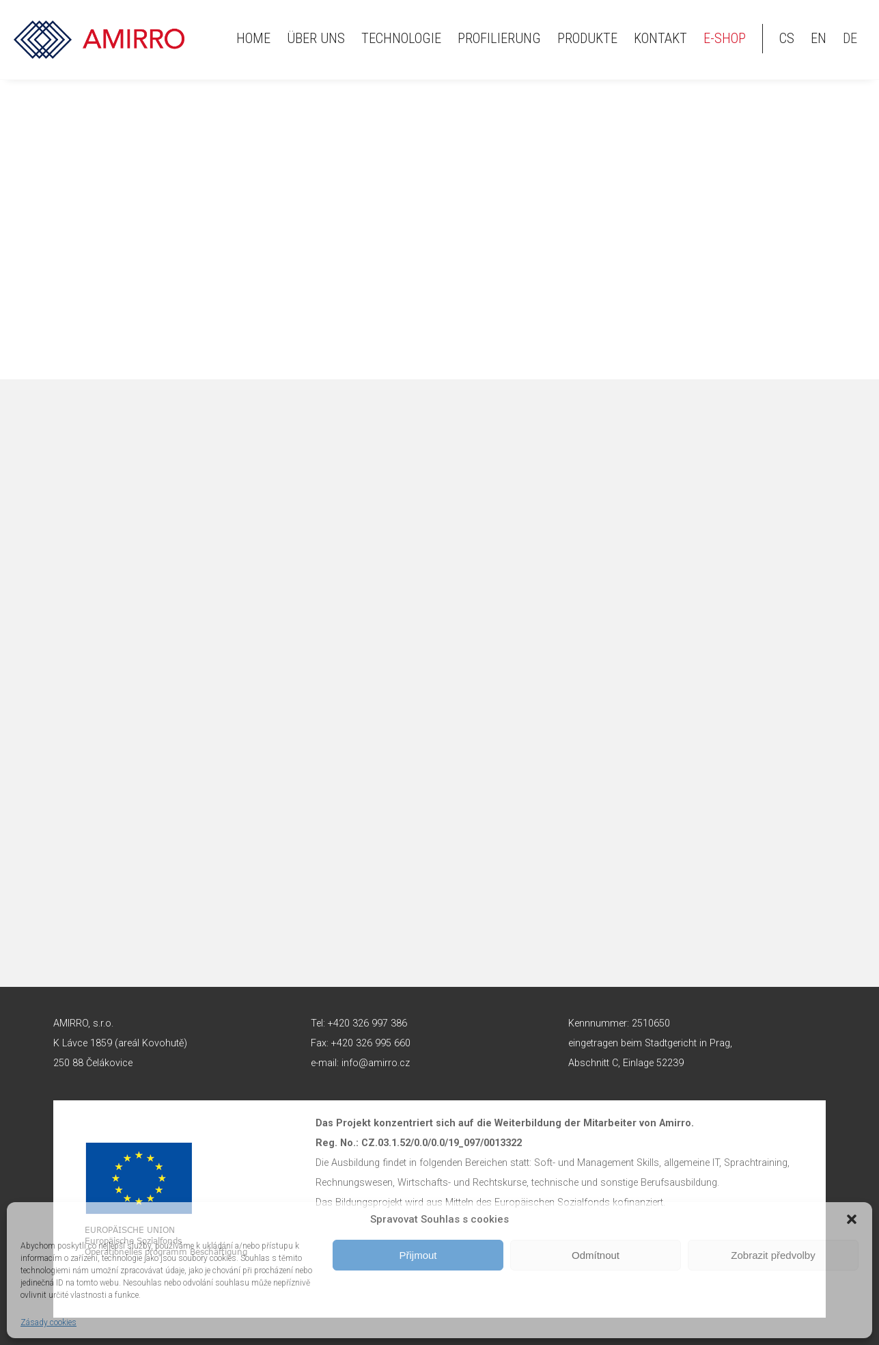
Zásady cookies (48, 1322)
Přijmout (417, 1255)
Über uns (316, 38)
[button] (852, 1219)
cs (786, 38)
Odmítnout (595, 1255)
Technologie (401, 38)
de (850, 38)
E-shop (724, 38)
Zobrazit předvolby (773, 1255)
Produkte (587, 38)
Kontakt (660, 38)
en (818, 38)
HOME (253, 38)
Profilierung (499, 38)
